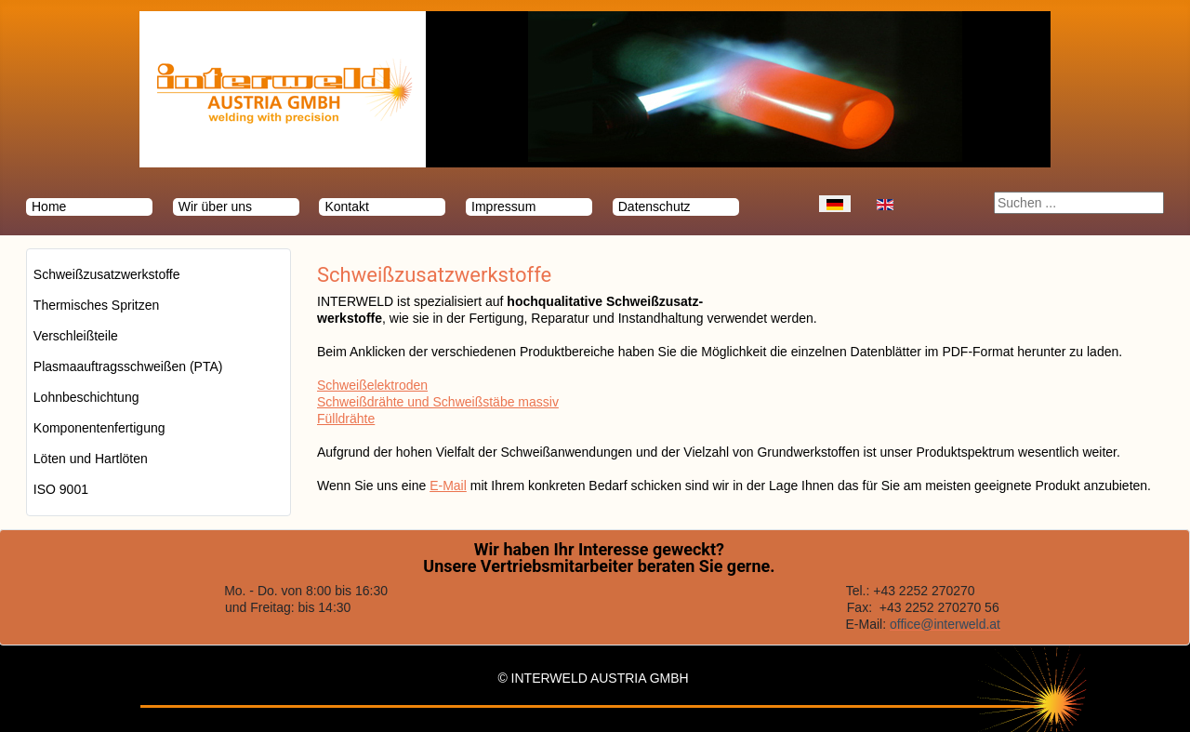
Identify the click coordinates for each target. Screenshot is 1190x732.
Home (49, 206)
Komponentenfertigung (99, 427)
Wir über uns (215, 206)
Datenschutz (654, 206)
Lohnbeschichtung (86, 397)
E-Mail (448, 485)
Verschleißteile (75, 335)
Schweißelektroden (372, 385)
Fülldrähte (346, 418)
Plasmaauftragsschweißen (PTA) (128, 366)
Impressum (503, 206)
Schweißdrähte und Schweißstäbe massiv (438, 401)
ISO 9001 (60, 489)
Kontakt (346, 206)
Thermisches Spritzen (96, 305)
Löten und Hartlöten (90, 458)
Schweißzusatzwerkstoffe (106, 274)
